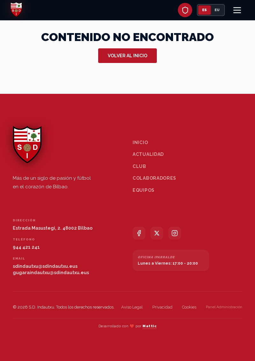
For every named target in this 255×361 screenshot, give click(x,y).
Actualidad (148, 154)
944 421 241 (26, 247)
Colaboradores (154, 178)
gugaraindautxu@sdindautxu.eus (51, 272)
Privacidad (162, 307)
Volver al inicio (127, 55)
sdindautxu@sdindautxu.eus (45, 266)
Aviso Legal (132, 307)
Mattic (149, 326)
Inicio (140, 142)
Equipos (144, 190)
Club (139, 166)
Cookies (189, 307)
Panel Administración (224, 307)
